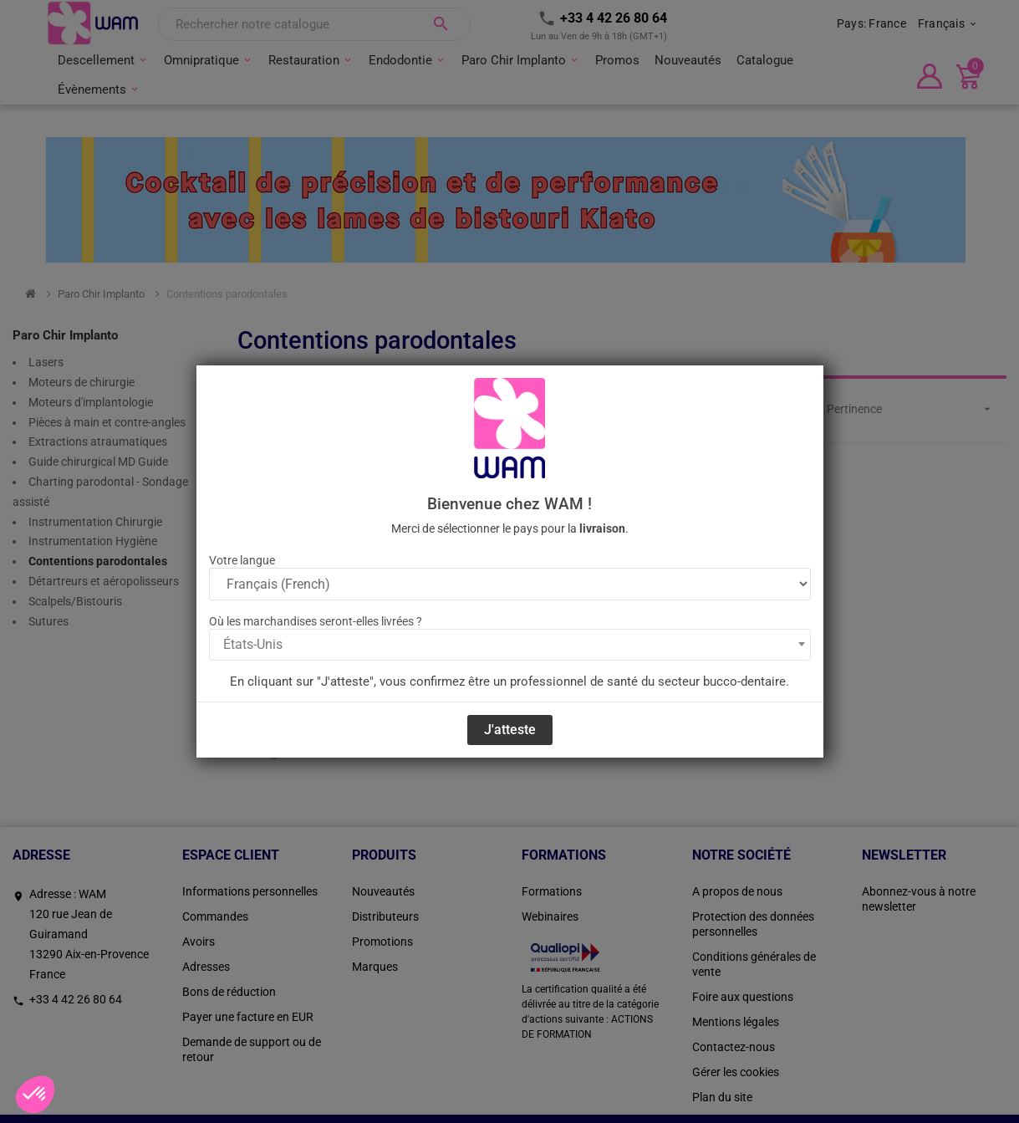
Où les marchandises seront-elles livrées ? (315, 621)
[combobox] (510, 645)
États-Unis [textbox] (253, 644)
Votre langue (242, 560)
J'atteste (510, 730)
